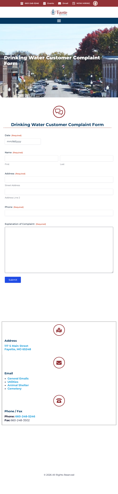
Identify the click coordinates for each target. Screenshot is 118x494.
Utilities (13, 381)
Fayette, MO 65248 (17, 349)
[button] (59, 21)
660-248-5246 (25, 416)
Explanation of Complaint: (25, 224)
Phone (14, 207)
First (7, 164)
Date (13, 135)
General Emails (18, 378)
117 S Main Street (16, 345)
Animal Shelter (18, 385)
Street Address (12, 185)
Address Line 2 (12, 197)
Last (62, 164)
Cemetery (15, 388)
